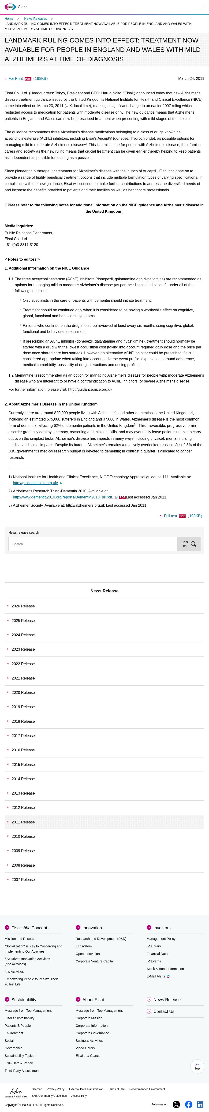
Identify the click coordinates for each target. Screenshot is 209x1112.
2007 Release (23, 880)
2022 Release (23, 664)
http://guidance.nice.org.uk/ (37, 483)
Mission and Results (19, 939)
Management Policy (161, 939)
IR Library (154, 946)
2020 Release (23, 693)
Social (9, 1040)
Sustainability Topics (19, 1056)
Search (184, 544)
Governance (13, 1048)
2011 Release (23, 822)
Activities (14, 971)
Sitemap (37, 1089)
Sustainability (23, 999)
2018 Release (23, 721)
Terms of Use (116, 1089)
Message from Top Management (28, 1010)
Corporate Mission (89, 1018)
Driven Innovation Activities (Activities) (27, 961)
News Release (104, 591)
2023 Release (23, 649)
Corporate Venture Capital (95, 961)
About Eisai (93, 999)
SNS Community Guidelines (49, 1095)
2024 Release (23, 635)
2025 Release (23, 621)
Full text (184, 516)
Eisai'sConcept (29, 928)
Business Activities (89, 1040)
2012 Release (23, 808)
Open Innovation (88, 954)
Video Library (85, 1048)
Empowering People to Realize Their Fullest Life (31, 981)
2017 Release (23, 736)
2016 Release (23, 750)
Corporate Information (92, 1025)
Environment (14, 1033)
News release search (23, 532)
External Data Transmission (86, 1089)
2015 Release (23, 765)
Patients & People (18, 1025)
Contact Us (163, 1011)
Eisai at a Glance (88, 1056)
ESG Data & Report (19, 1063)
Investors (162, 928)
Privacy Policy (55, 1089)
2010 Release (23, 836)
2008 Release (23, 865)
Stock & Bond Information (165, 969)
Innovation (92, 928)
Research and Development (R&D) (101, 939)
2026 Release (23, 606)
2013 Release (23, 793)
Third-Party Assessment (22, 1071)
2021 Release (23, 678)
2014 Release (23, 779)
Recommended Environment (147, 1089)
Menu (201, 7)
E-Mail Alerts (158, 976)
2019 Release (23, 707)
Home (9, 18)
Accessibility (79, 1095)
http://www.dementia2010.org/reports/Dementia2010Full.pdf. (69, 497)
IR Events (154, 961)
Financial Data (157, 954)
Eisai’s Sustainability (19, 1018)
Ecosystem (84, 946)
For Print (29, 79)
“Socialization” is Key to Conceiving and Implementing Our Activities (33, 948)
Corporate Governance (92, 1033)
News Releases (35, 18)
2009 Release (23, 851)
